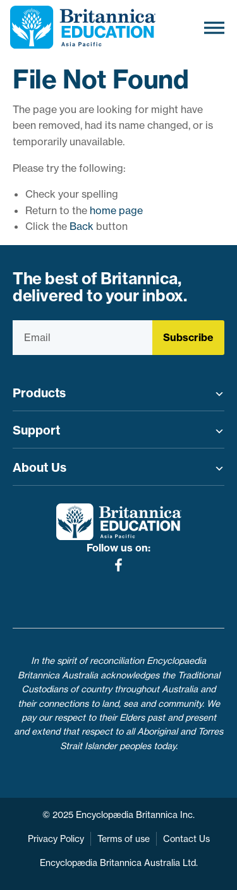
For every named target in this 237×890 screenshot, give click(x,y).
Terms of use (123, 839)
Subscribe (188, 337)
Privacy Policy (56, 839)
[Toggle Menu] (214, 27)
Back (82, 226)
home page (116, 210)
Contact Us (186, 839)
